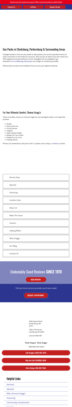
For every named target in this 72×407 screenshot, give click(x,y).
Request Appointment (36, 295)
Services (10, 384)
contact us (56, 143)
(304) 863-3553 (36, 353)
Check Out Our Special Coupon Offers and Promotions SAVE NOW (36, 2)
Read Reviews (36, 279)
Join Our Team (36, 368)
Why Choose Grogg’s (16, 393)
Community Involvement (18, 402)
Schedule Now (35, 360)
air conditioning (17, 61)
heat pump (28, 61)
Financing (11, 398)
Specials (10, 389)
